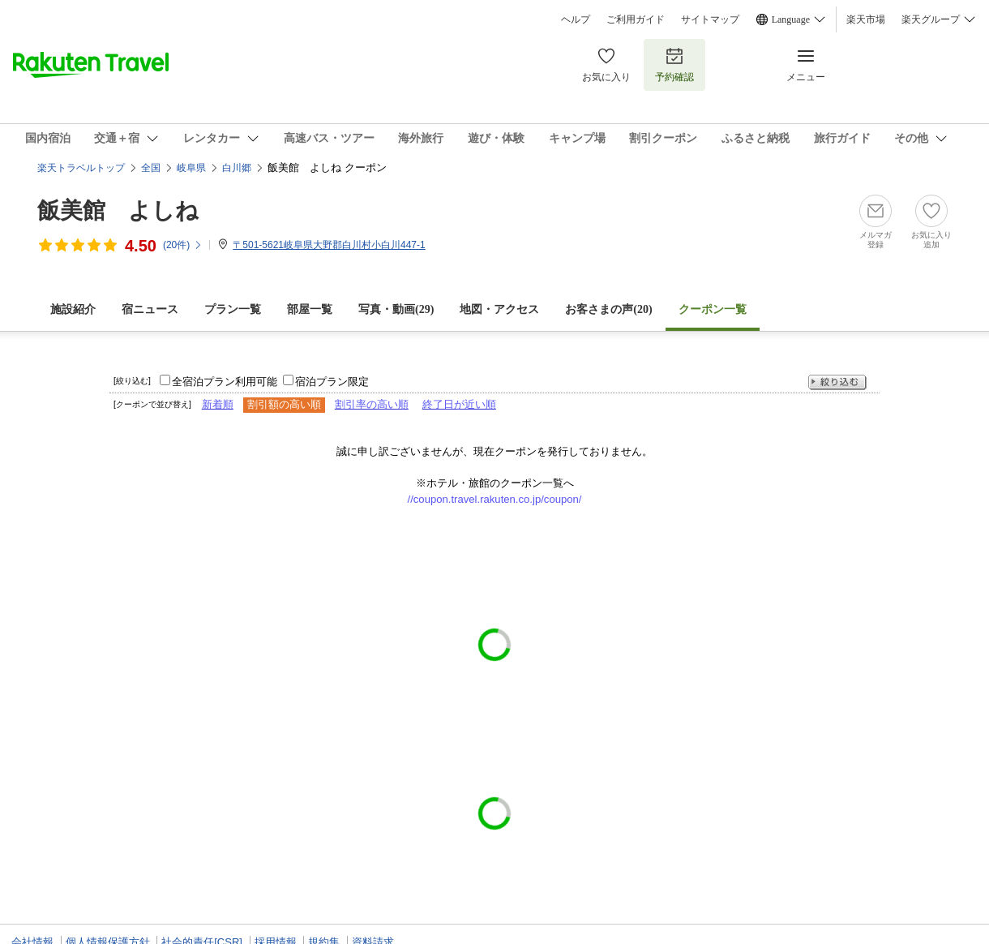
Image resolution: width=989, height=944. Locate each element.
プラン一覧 (232, 309)
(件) (183, 245)
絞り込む (837, 382)
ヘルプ (575, 19)
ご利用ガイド (635, 19)
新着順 (217, 404)
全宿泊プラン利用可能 (224, 381)
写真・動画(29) (396, 309)
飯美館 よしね (118, 210)
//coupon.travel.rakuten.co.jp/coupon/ (495, 499)
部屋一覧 (309, 309)
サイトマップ (710, 19)
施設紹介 (73, 309)
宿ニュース (150, 309)
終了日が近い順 (459, 404)
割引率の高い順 (372, 404)
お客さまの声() (608, 309)
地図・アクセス (499, 309)
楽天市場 (865, 19)
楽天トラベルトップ (81, 168)
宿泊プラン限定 (332, 381)
